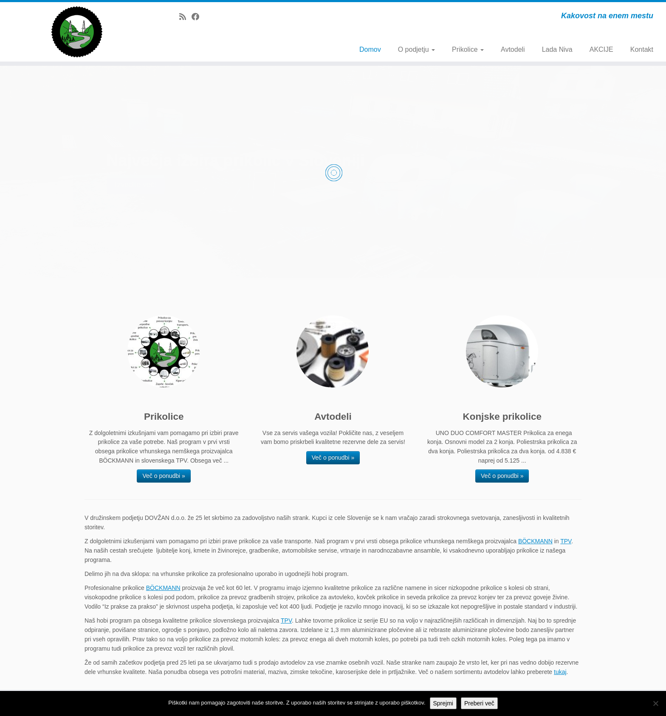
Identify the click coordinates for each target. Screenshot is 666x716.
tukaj (560, 671)
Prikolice (468, 49)
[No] (655, 703)
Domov (370, 49)
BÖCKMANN (535, 541)
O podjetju (416, 49)
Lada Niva (557, 49)
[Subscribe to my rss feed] (185, 17)
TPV (565, 541)
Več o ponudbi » (163, 475)
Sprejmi (443, 703)
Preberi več (479, 703)
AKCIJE (601, 49)
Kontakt (641, 49)
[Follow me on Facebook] (198, 17)
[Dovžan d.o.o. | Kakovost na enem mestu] (77, 31)
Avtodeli (513, 49)
